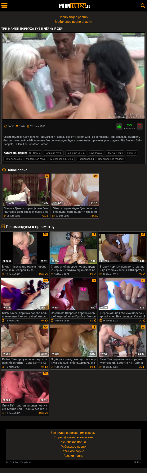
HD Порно (35, 153)
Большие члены (76, 153)
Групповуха (96, 153)
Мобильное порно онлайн (73, 22)
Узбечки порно (73, 451)
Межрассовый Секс (62, 158)
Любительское (13, 158)
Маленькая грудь (36, 158)
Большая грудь (53, 153)
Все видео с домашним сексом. (73, 433)
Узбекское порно (73, 446)
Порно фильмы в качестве (73, 437)
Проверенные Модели (111, 158)
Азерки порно (73, 456)
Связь (137, 462)
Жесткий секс (115, 153)
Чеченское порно (73, 442)
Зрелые (131, 153)
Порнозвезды (86, 158)
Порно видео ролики (73, 17)
